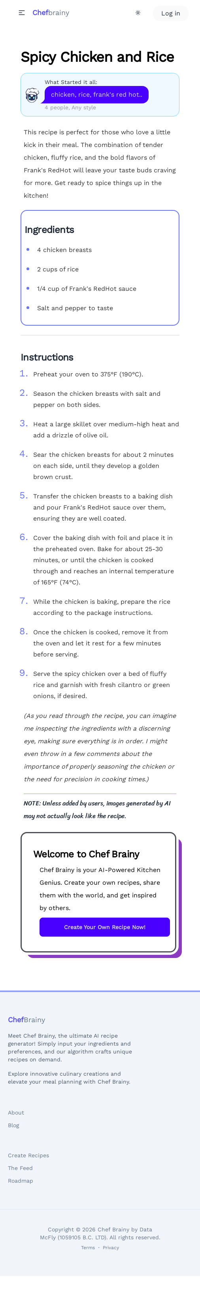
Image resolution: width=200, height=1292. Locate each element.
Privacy (111, 1247)
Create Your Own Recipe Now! (104, 927)
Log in (170, 13)
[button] (21, 12)
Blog (13, 1125)
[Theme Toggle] (137, 12)
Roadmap (20, 1180)
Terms (88, 1247)
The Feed (20, 1168)
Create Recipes (28, 1155)
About (16, 1112)
